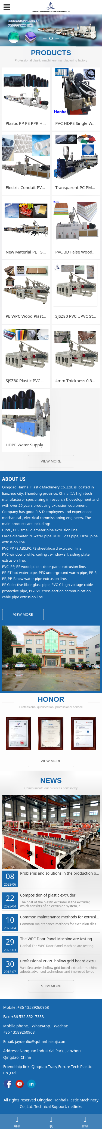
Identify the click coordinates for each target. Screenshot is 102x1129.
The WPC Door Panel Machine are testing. (56, 938)
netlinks (75, 1106)
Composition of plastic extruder (47, 895)
